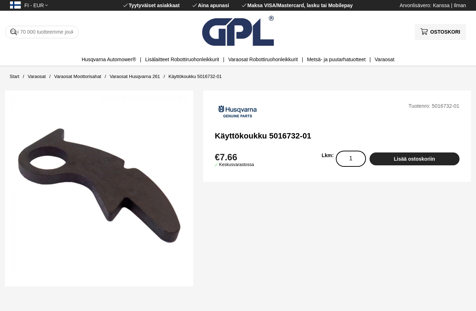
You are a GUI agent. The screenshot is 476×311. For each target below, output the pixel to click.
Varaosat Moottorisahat (77, 76)
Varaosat (384, 59)
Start (14, 76)
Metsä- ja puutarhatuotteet (336, 59)
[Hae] (41, 32)
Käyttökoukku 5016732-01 (195, 76)
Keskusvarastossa (236, 164)
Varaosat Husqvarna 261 (135, 76)
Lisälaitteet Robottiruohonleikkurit (182, 59)
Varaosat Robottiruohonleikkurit (263, 59)
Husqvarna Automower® (109, 59)
